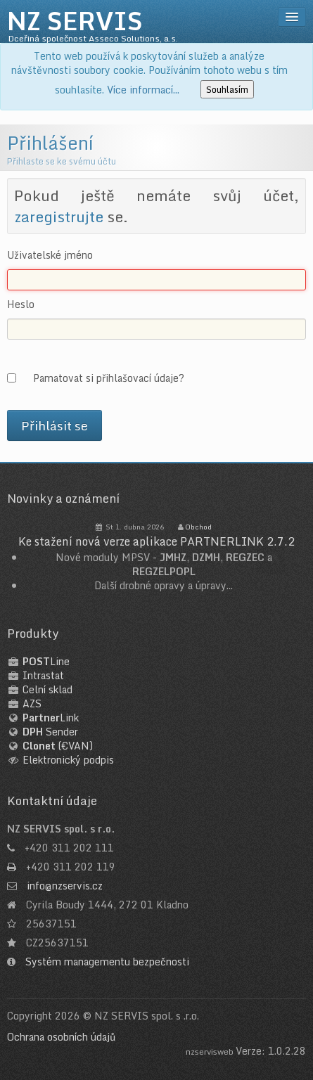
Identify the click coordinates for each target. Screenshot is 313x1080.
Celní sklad (47, 689)
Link (51, 717)
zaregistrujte (58, 217)
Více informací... (143, 90)
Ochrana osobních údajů (61, 1037)
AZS (32, 703)
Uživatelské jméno (50, 255)
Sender (50, 732)
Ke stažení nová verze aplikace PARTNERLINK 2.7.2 (156, 541)
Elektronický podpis (68, 760)
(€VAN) (58, 746)
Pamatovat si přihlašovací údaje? (108, 377)
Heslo (20, 304)
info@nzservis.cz (65, 886)
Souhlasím (227, 89)
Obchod (198, 526)
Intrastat (43, 675)
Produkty (32, 633)
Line (46, 661)
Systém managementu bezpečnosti (107, 961)
